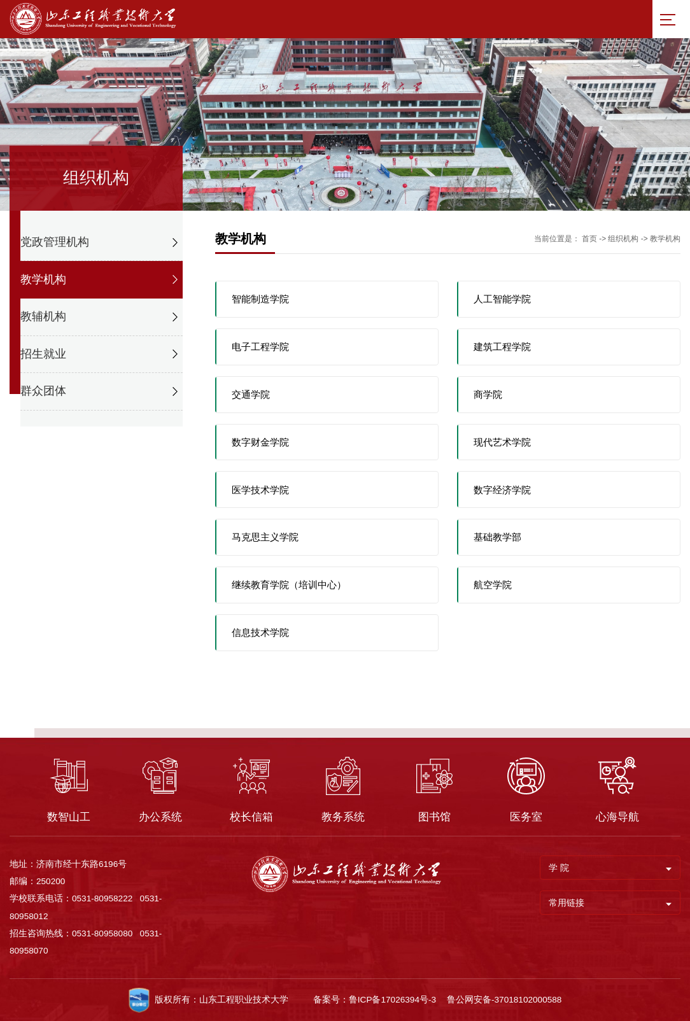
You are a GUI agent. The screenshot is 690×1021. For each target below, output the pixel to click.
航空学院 (493, 584)
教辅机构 (43, 316)
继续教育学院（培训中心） (289, 584)
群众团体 (43, 390)
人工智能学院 (502, 298)
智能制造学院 (260, 298)
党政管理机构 (54, 242)
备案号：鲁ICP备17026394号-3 (374, 999)
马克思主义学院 (265, 537)
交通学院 (251, 394)
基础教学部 (497, 537)
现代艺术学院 (502, 442)
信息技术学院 (260, 632)
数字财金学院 (260, 442)
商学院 (488, 394)
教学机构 (43, 279)
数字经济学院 (502, 489)
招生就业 (43, 354)
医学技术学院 (260, 489)
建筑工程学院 (502, 346)
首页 (589, 238)
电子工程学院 (260, 346)
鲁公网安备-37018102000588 (504, 999)
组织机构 (623, 238)
